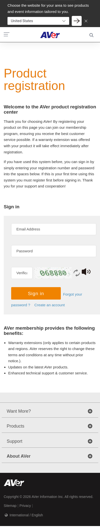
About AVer (19, 456)
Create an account (49, 305)
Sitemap (10, 506)
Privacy (25, 506)
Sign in (36, 293)
